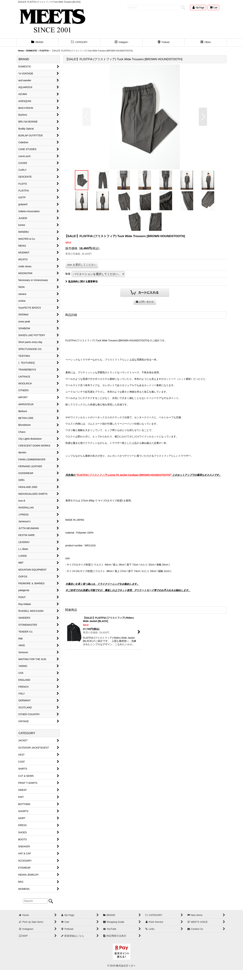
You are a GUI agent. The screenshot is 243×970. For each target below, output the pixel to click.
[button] (206, 42)
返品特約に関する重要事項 (81, 281)
